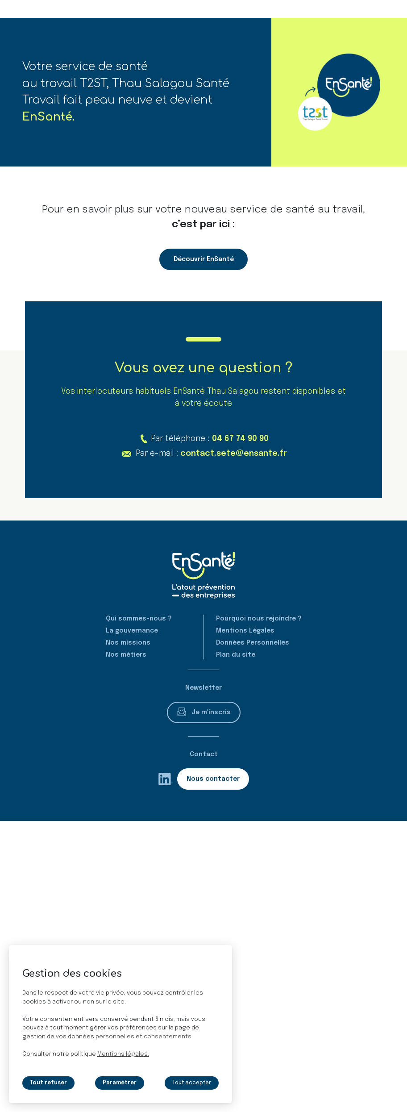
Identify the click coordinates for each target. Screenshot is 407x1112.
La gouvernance (132, 631)
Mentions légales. (123, 1054)
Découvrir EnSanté (204, 259)
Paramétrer (120, 1083)
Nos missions (128, 643)
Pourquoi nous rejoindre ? (259, 619)
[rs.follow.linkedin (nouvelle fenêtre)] (165, 779)
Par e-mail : (211, 454)
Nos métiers (126, 655)
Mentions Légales (245, 631)
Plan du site (235, 655)
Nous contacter (213, 779)
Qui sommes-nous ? (139, 619)
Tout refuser (48, 1083)
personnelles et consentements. (144, 1037)
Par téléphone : (209, 439)
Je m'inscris (211, 712)
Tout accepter (191, 1083)
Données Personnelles (252, 643)
